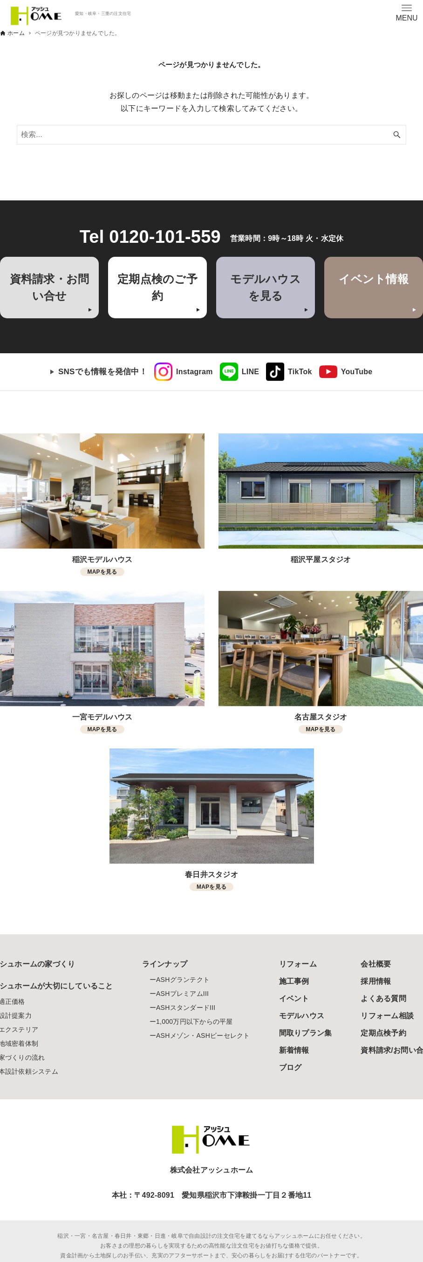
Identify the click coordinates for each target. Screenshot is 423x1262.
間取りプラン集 (305, 1033)
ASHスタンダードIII (185, 1007)
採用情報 (376, 981)
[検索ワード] (211, 134)
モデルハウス (302, 1016)
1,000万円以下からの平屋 (194, 1021)
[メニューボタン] (406, 12)
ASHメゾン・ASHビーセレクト (203, 1035)
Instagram (194, 372)
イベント (294, 998)
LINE (250, 372)
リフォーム (298, 964)
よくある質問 (383, 998)
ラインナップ (165, 964)
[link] (183, 372)
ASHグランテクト (183, 979)
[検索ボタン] (397, 134)
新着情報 (294, 1050)
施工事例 (294, 981)
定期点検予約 (383, 1033)
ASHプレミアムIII (182, 993)
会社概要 (376, 964)
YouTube (357, 372)
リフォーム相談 (387, 1016)
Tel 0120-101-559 (150, 237)
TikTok (300, 372)
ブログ (290, 1067)
